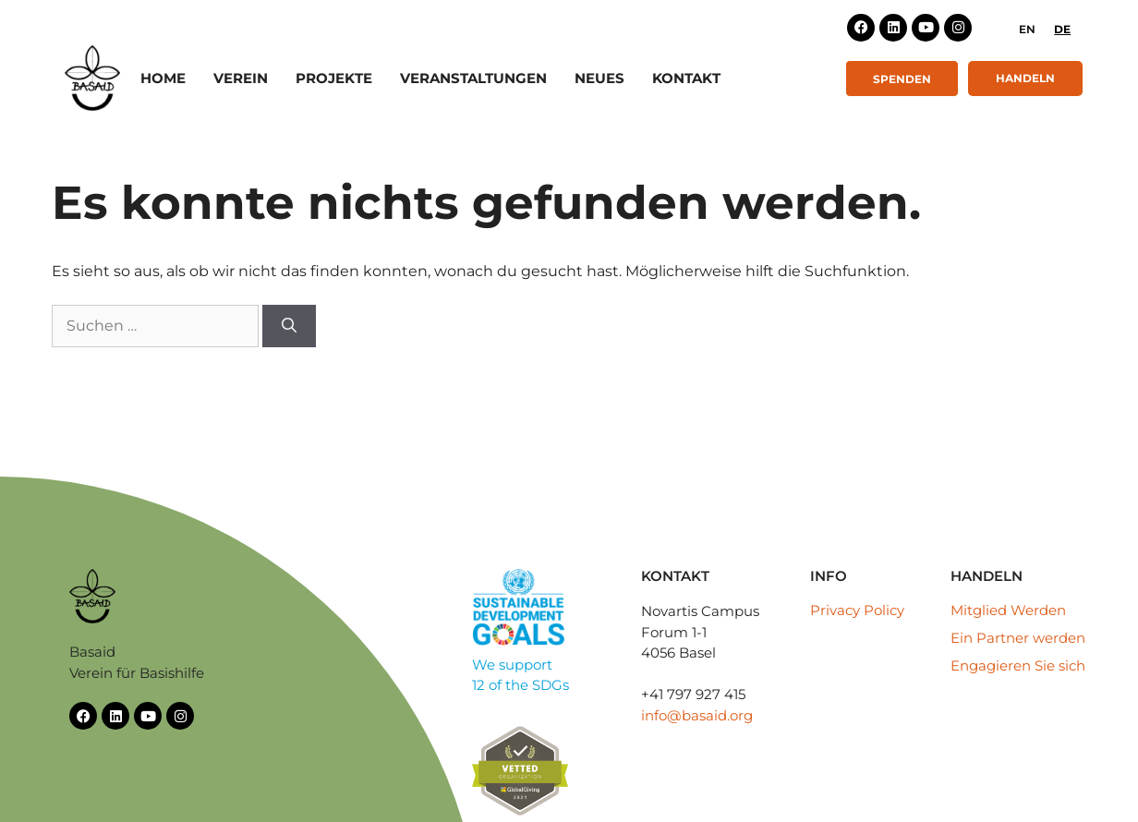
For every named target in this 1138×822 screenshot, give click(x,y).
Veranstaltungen (473, 78)
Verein (240, 78)
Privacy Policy (857, 610)
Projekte (334, 78)
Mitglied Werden (1008, 610)
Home (163, 78)
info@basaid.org (697, 715)
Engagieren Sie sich (1017, 665)
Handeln (1025, 78)
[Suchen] (289, 326)
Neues (599, 78)
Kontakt (686, 78)
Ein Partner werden (1017, 638)
